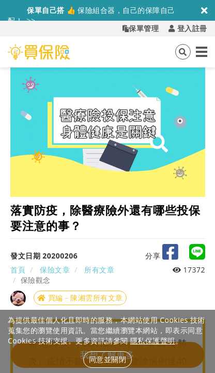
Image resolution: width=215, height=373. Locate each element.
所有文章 (99, 270)
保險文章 (55, 270)
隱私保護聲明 (152, 341)
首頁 (17, 270)
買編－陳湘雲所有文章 (80, 298)
